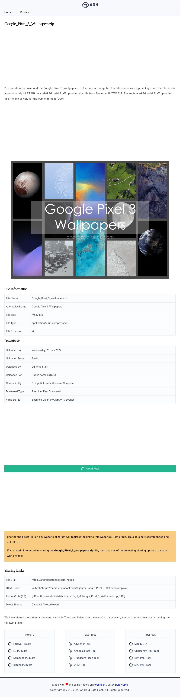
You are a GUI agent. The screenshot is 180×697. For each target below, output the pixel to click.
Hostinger (99, 684)
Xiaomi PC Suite (22, 664)
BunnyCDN (121, 684)
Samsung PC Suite (24, 657)
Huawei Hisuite (22, 643)
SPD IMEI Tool (142, 664)
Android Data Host (90, 5)
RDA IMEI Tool (142, 657)
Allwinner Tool (82, 643)
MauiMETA (140, 643)
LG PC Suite (20, 650)
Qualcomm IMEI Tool (146, 650)
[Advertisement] (90, 54)
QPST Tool (80, 664)
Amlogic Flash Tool (85, 650)
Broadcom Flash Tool (86, 657)
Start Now (92, 468)
